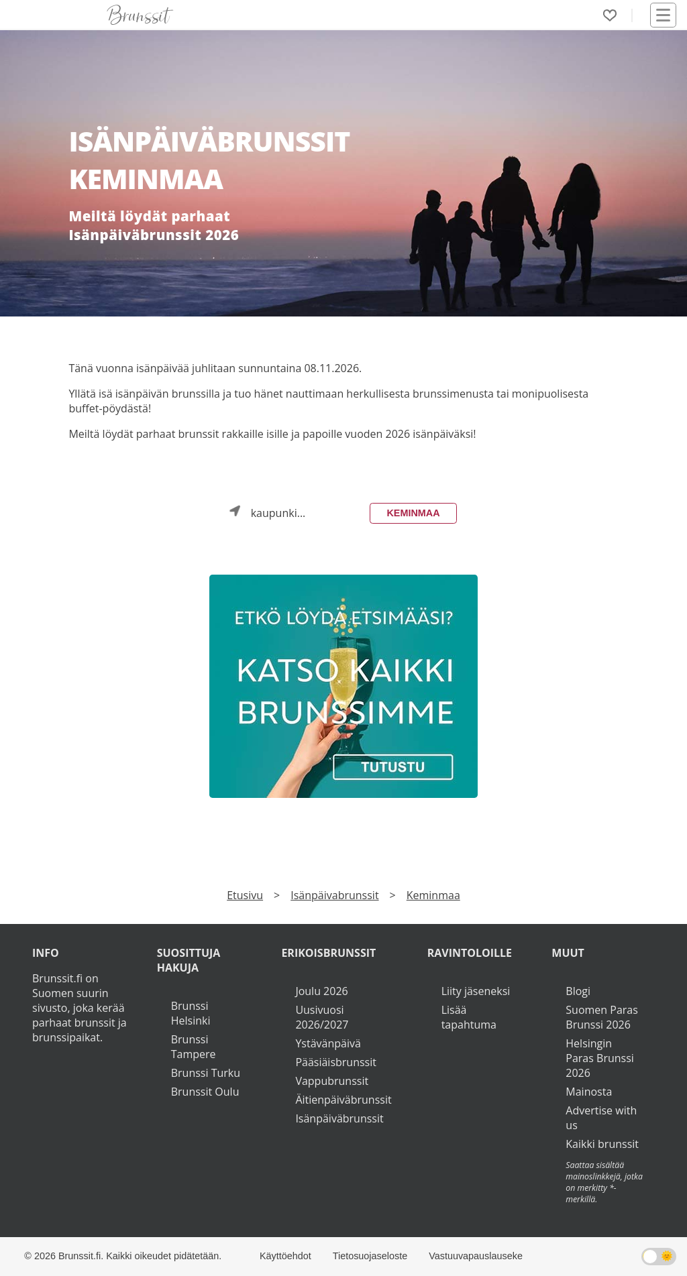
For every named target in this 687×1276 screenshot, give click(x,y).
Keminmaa (412, 513)
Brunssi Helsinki (191, 1013)
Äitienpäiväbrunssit (343, 1099)
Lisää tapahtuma (468, 1017)
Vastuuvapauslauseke (476, 1256)
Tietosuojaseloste (370, 1256)
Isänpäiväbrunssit (339, 1118)
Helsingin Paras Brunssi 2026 (600, 1058)
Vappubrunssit (331, 1081)
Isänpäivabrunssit (334, 895)
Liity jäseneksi (476, 991)
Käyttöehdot (285, 1256)
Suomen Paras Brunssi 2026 (602, 1017)
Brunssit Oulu (205, 1091)
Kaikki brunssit (602, 1144)
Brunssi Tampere (193, 1046)
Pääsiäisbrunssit (335, 1062)
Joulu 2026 (321, 991)
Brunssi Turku (205, 1072)
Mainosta (589, 1091)
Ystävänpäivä (327, 1043)
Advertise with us (601, 1118)
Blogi (578, 991)
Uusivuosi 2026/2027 (321, 1017)
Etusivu (245, 895)
